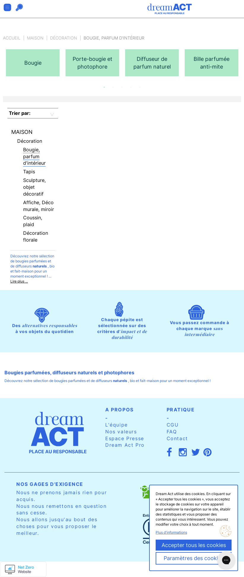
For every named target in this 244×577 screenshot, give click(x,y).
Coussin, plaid (32, 221)
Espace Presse (124, 438)
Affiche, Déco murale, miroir (38, 205)
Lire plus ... (19, 281)
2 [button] (113, 87)
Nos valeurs (121, 432)
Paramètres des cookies (194, 558)
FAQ (172, 432)
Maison (35, 37)
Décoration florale (35, 236)
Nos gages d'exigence (49, 484)
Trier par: (20, 113)
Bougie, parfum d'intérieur (34, 156)
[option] (33, 62)
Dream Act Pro (125, 445)
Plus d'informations (171, 532)
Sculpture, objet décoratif (34, 187)
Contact (177, 438)
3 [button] (122, 87)
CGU (173, 425)
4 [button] (131, 87)
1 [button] (104, 87)
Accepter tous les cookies (194, 545)
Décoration (63, 37)
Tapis (29, 172)
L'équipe (116, 425)
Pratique (181, 410)
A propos (119, 410)
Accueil (11, 37)
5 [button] (140, 87)
